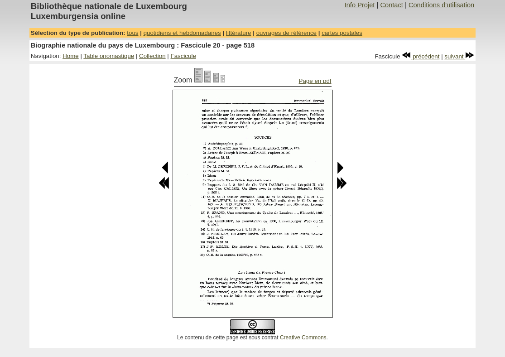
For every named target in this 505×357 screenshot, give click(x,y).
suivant (459, 56)
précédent (420, 56)
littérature (238, 32)
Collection (152, 56)
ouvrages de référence (286, 32)
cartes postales (342, 32)
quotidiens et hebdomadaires (182, 32)
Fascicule (183, 56)
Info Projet (360, 5)
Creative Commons (303, 337)
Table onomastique (108, 56)
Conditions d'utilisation (441, 5)
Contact (391, 5)
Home (71, 56)
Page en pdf (315, 80)
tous (132, 32)
